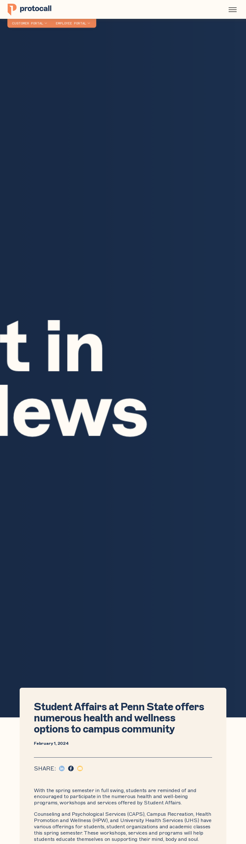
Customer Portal (27, 20)
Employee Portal (71, 20)
